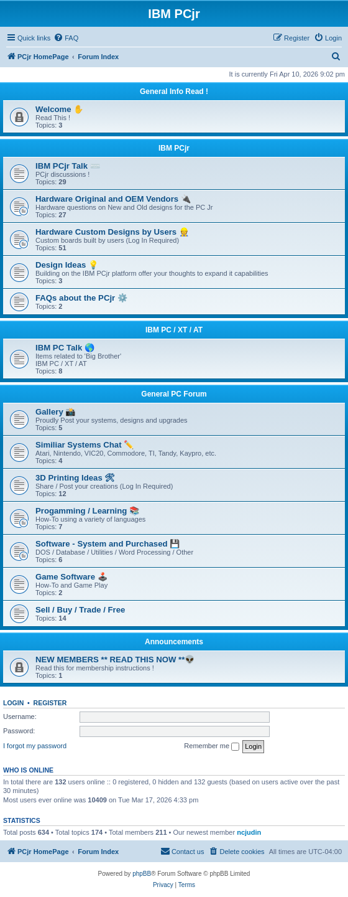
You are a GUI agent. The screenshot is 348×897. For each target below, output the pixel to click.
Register (50, 703)
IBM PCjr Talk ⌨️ (67, 166)
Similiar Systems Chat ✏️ (84, 444)
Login (13, 703)
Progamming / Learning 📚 (87, 510)
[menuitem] (65, 38)
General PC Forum (173, 394)
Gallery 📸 (55, 411)
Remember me (211, 746)
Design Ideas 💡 (66, 265)
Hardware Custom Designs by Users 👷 (112, 232)
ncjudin (249, 832)
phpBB (141, 873)
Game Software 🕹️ (71, 576)
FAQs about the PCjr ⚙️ (81, 298)
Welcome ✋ (59, 109)
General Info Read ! (174, 91)
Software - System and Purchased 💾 (107, 543)
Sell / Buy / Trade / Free (80, 609)
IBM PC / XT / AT (174, 330)
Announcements (174, 641)
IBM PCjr (174, 148)
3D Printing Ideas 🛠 (75, 477)
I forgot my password (34, 745)
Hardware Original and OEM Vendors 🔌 (113, 199)
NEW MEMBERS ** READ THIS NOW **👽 (115, 659)
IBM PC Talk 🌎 (64, 347)
